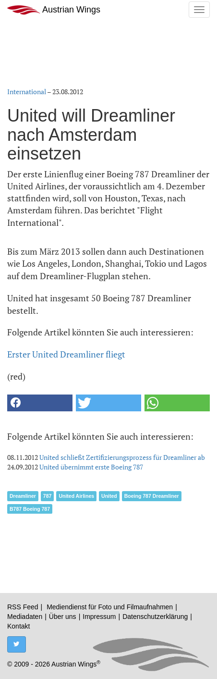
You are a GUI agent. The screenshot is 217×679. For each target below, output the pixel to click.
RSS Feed (22, 607)
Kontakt (18, 626)
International (26, 91)
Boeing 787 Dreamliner (151, 496)
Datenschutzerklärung (155, 616)
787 (47, 496)
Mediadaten (24, 616)
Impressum (99, 616)
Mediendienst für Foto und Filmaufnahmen (110, 607)
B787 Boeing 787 (30, 509)
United (109, 496)
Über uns (62, 616)
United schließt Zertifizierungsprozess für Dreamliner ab (122, 457)
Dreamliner (23, 496)
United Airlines (76, 496)
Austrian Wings (53, 10)
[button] (39, 403)
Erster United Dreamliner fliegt (66, 354)
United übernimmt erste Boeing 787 (91, 466)
